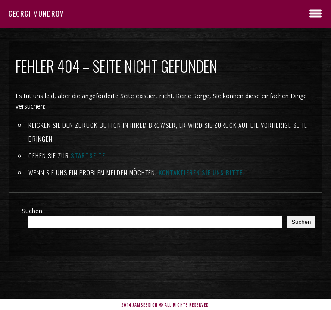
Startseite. (89, 155)
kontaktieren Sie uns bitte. (201, 172)
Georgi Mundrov (36, 14)
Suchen (32, 211)
